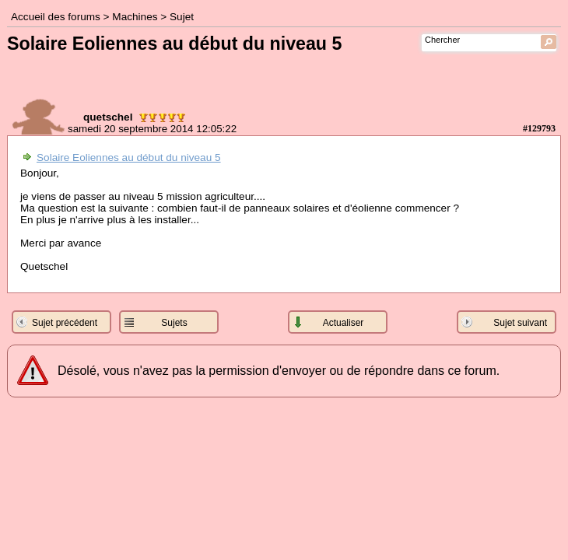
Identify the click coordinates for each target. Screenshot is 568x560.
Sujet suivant (520, 322)
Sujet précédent (64, 322)
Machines (134, 17)
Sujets (174, 322)
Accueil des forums (55, 17)
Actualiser (343, 322)
